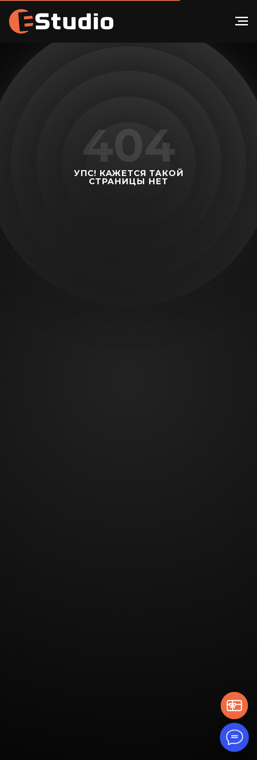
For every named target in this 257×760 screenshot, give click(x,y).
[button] (234, 705)
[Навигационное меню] (241, 21)
